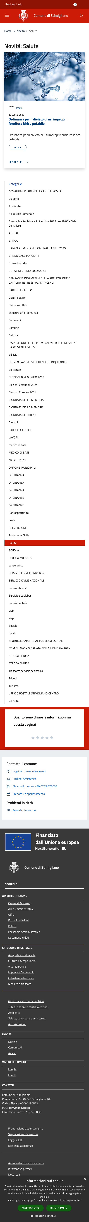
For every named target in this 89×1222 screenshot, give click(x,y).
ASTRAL (14, 233)
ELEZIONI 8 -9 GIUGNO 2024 (26, 377)
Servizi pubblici (18, 603)
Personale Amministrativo (24, 932)
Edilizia (13, 354)
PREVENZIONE (18, 528)
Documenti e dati (18, 937)
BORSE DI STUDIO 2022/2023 (27, 271)
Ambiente (15, 206)
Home (7, 31)
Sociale (13, 625)
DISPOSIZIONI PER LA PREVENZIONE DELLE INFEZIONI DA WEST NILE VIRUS (42, 345)
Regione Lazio (13, 4)
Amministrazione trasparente (26, 1163)
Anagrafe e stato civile (21, 955)
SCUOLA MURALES (20, 558)
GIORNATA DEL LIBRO (22, 415)
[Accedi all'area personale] (75, 4)
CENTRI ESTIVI (17, 297)
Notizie (12, 1042)
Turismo (13, 686)
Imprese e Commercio (21, 972)
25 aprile (14, 198)
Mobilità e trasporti (20, 984)
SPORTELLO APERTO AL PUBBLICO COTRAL (36, 641)
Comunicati (15, 1047)
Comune (14, 328)
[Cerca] (81, 16)
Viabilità (14, 701)
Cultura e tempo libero (21, 961)
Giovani (13, 422)
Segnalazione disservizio (23, 1134)
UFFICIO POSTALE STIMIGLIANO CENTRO (34, 693)
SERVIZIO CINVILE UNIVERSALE (28, 573)
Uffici (11, 914)
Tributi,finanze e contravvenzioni (28, 1007)
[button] (44, 1216)
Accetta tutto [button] (31, 1207)
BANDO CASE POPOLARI (24, 255)
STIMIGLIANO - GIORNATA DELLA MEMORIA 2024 (39, 648)
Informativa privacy (20, 1169)
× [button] (85, 1179)
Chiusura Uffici (18, 305)
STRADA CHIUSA (19, 656)
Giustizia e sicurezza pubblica (26, 1001)
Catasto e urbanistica (21, 978)
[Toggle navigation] (7, 15)
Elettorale (15, 369)
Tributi (13, 678)
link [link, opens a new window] (79, 1200)
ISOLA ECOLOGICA (20, 430)
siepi (11, 610)
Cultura (13, 335)
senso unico (16, 565)
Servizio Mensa (18, 588)
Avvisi (15, 108)
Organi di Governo (19, 903)
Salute (13, 543)
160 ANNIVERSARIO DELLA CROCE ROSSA (35, 191)
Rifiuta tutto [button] (58, 1207)
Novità (21, 31)
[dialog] (44, 1199)
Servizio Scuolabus (20, 595)
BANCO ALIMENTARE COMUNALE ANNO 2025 (37, 248)
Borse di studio (18, 263)
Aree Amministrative (21, 909)
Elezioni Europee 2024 (22, 392)
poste (12, 520)
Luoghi (12, 1069)
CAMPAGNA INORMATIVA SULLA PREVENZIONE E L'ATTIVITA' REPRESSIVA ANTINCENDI (39, 280)
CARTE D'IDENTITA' (20, 290)
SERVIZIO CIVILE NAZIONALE (26, 580)
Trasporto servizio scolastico (26, 671)
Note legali (14, 1174)
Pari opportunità (19, 513)
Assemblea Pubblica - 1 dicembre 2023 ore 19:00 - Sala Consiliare (42, 223)
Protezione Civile (19, 535)
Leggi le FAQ (15, 1140)
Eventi (12, 1075)
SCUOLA (14, 550)
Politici (12, 926)
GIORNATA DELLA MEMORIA (26, 400)
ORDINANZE (16, 497)
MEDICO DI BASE (19, 452)
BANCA (13, 240)
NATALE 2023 (17, 460)
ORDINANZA (16, 475)
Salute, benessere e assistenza (26, 1018)
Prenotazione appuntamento (25, 1128)
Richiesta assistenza (20, 1145)
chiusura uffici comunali (23, 312)
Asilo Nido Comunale (21, 214)
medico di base (18, 445)
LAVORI (13, 437)
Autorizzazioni (17, 1024)
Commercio (15, 320)
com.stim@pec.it (19, 1107)
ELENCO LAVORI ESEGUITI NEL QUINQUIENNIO (38, 362)
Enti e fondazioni (18, 920)
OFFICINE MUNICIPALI (22, 467)
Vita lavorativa (17, 966)
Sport (12, 633)
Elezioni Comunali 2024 (23, 385)
